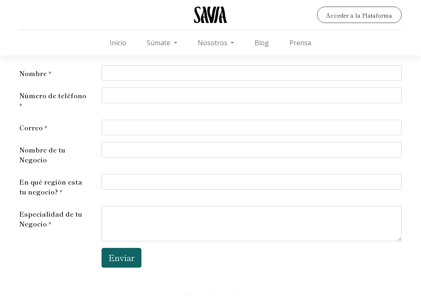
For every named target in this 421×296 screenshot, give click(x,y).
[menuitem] (117, 42)
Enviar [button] (121, 258)
